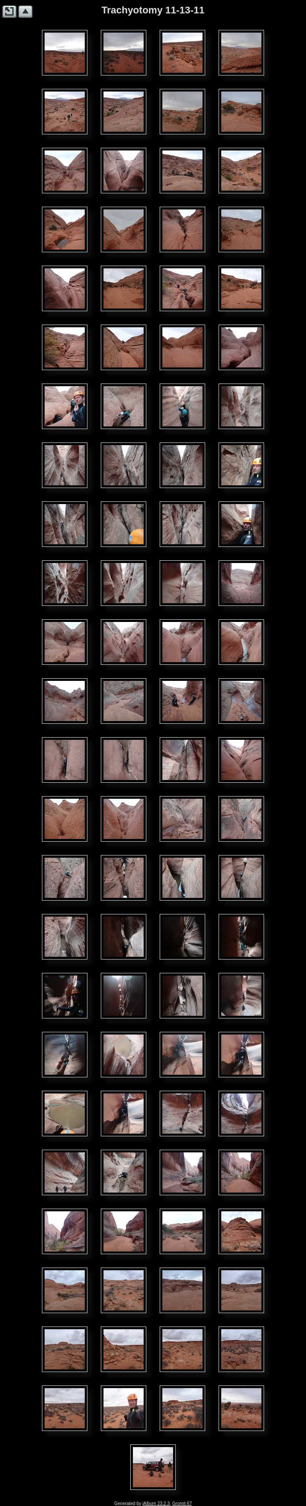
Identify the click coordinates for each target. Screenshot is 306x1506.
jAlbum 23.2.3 (156, 1503)
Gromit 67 (182, 1503)
